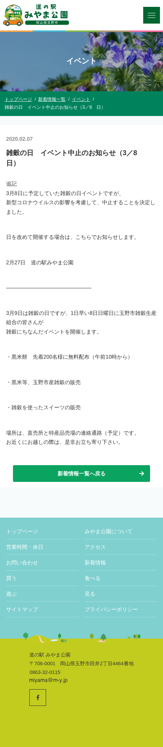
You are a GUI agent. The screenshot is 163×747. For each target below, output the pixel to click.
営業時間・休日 (24, 547)
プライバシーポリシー (111, 609)
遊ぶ (11, 594)
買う (11, 578)
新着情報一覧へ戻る (101, 473)
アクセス (95, 547)
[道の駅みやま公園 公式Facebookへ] (37, 697)
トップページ (22, 531)
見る (90, 594)
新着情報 (95, 562)
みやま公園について (109, 531)
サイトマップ (22, 609)
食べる (93, 578)
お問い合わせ (22, 562)
